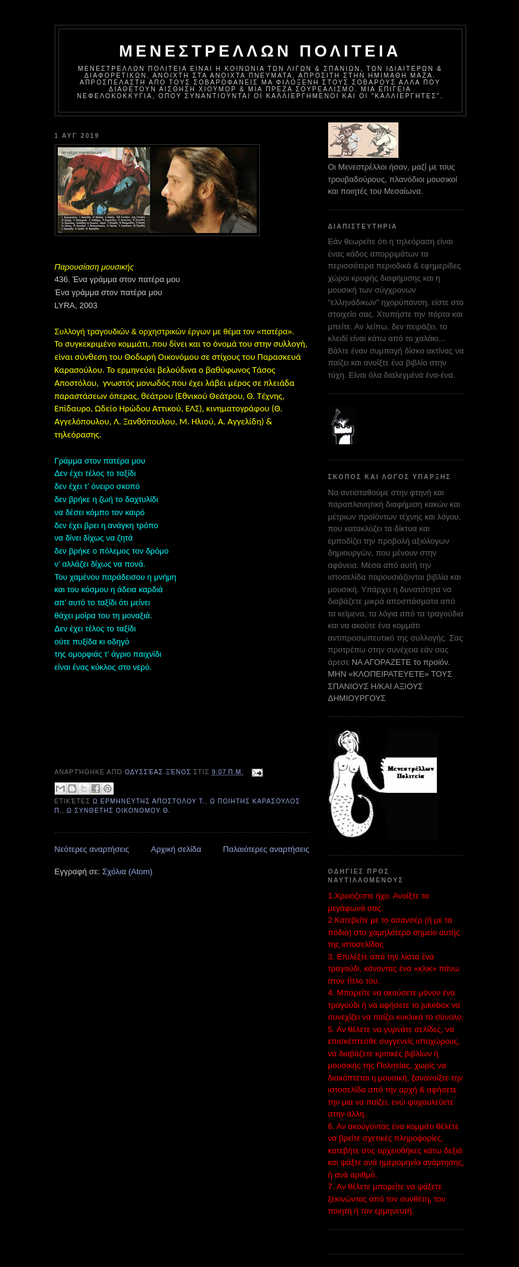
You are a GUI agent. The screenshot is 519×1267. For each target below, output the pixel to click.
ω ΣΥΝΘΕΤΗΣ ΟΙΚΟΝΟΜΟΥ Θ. (118, 810)
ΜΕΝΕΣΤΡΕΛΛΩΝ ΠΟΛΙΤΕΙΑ (260, 51)
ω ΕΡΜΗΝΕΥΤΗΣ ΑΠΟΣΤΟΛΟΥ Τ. (149, 801)
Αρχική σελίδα (176, 849)
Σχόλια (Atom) (127, 871)
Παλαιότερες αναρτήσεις (266, 849)
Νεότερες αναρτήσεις (92, 849)
